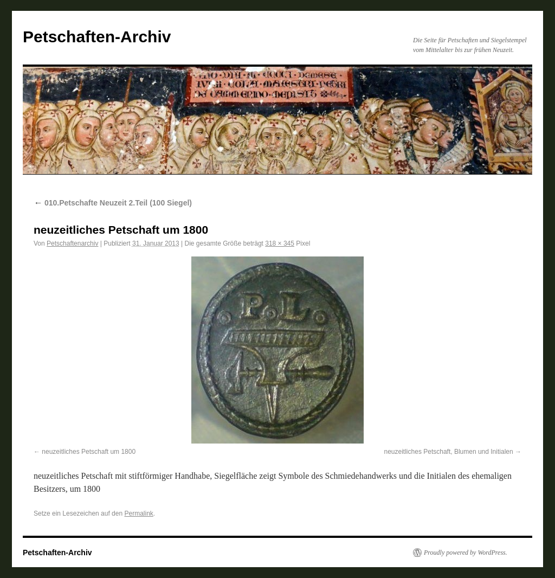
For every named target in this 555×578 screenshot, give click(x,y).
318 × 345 (279, 243)
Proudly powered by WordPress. (465, 552)
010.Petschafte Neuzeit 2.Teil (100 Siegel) (113, 202)
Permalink (138, 513)
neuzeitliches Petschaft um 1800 (88, 451)
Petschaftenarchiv (72, 243)
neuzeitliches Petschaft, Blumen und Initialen (448, 451)
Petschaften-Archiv (97, 37)
